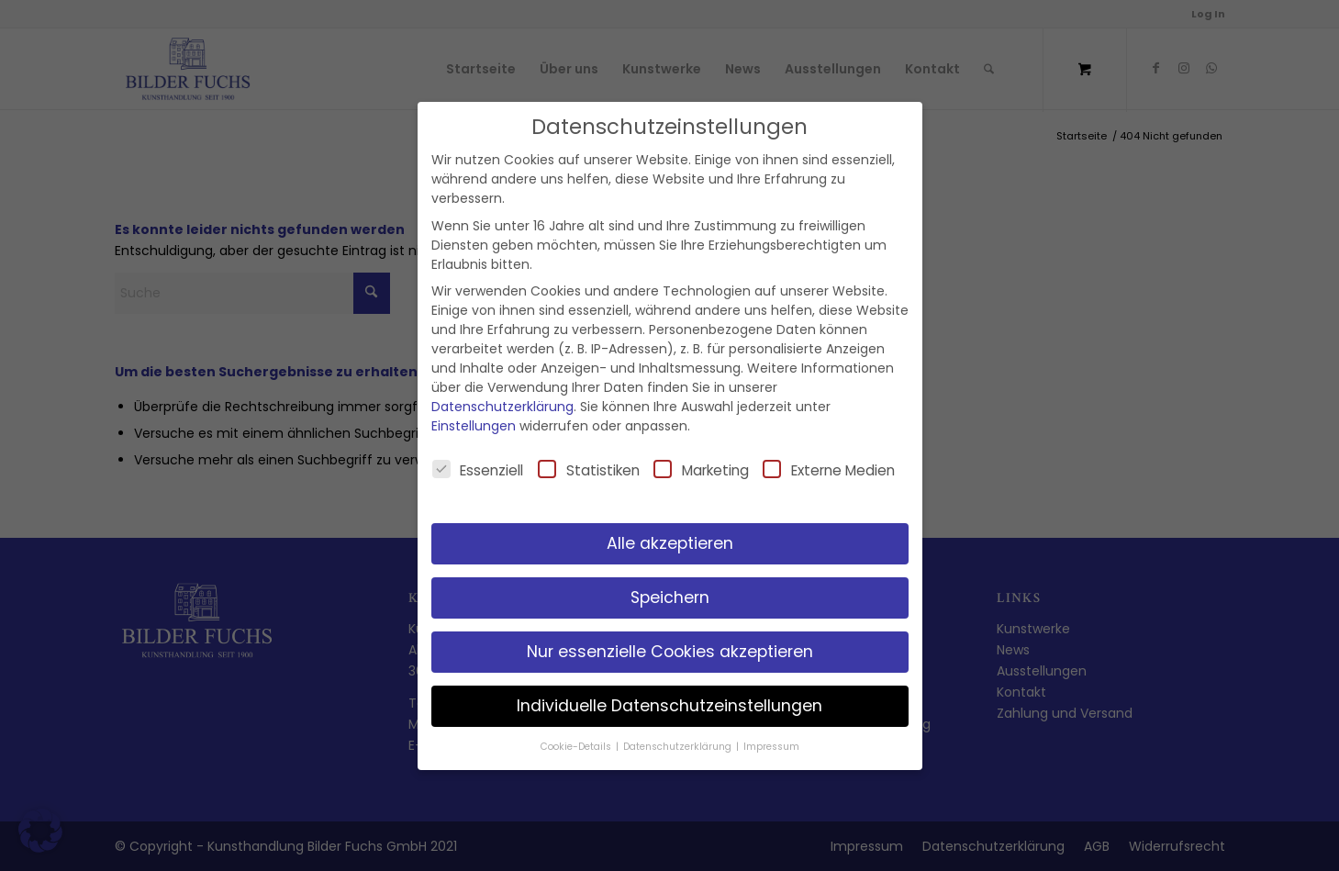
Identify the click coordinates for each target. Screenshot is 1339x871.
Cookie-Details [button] (577, 747)
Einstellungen (473, 426)
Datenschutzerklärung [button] (678, 747)
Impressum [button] (771, 747)
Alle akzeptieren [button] (670, 543)
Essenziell (478, 470)
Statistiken (589, 470)
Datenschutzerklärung (502, 406)
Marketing (701, 470)
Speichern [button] (669, 597)
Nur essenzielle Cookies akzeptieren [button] (670, 652)
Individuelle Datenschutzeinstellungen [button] (669, 706)
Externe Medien (829, 470)
